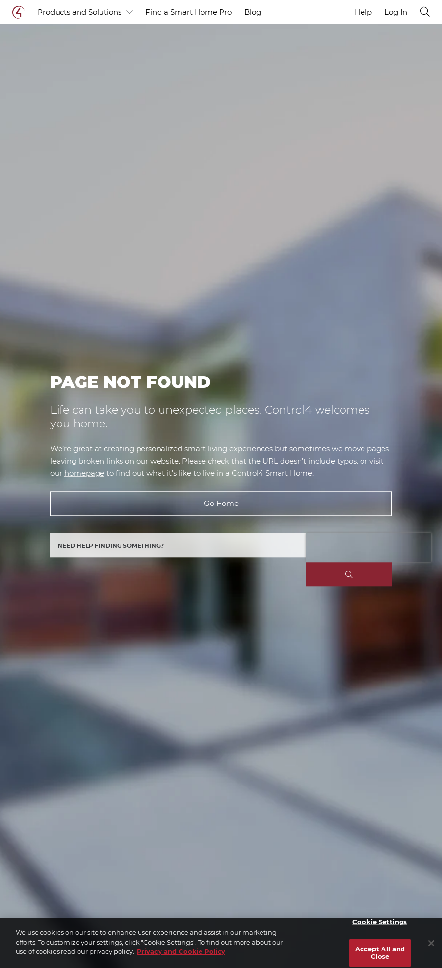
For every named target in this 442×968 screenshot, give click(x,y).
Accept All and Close (380, 952)
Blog (252, 12)
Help (363, 12)
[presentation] (368, 548)
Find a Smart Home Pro (188, 12)
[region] (221, 943)
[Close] (431, 943)
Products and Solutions (85, 12)
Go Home (221, 503)
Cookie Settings (379, 922)
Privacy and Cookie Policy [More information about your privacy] (181, 951)
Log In (395, 12)
